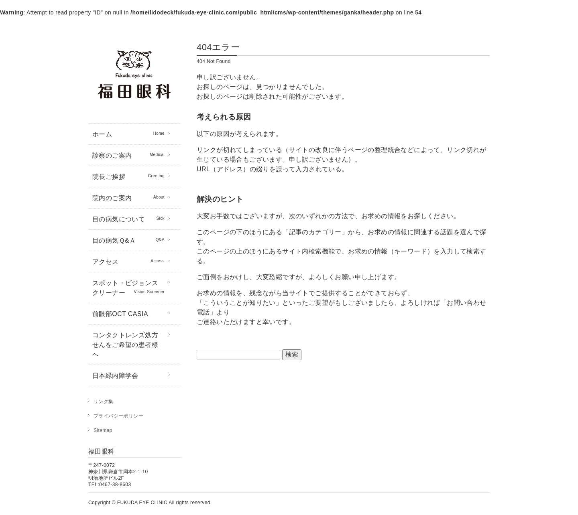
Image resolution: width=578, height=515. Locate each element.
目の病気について (128, 219)
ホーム (128, 134)
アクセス (128, 261)
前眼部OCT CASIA (120, 313)
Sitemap (103, 430)
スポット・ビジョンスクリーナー (128, 288)
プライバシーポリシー (118, 416)
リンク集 (104, 401)
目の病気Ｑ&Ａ (128, 240)
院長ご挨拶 (128, 176)
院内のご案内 (128, 197)
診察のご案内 (128, 155)
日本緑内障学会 (115, 375)
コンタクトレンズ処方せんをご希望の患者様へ (125, 345)
